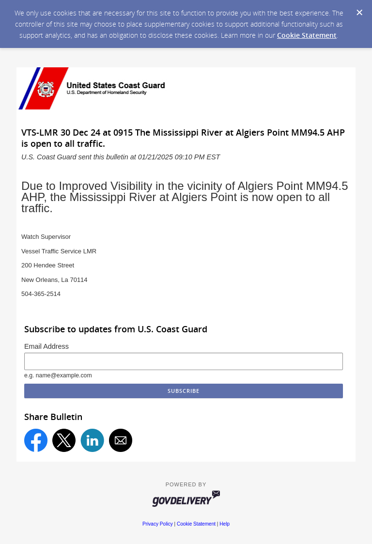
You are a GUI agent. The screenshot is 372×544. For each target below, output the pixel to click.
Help (224, 524)
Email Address (46, 346)
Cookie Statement (307, 35)
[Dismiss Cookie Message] (359, 12)
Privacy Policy (157, 524)
